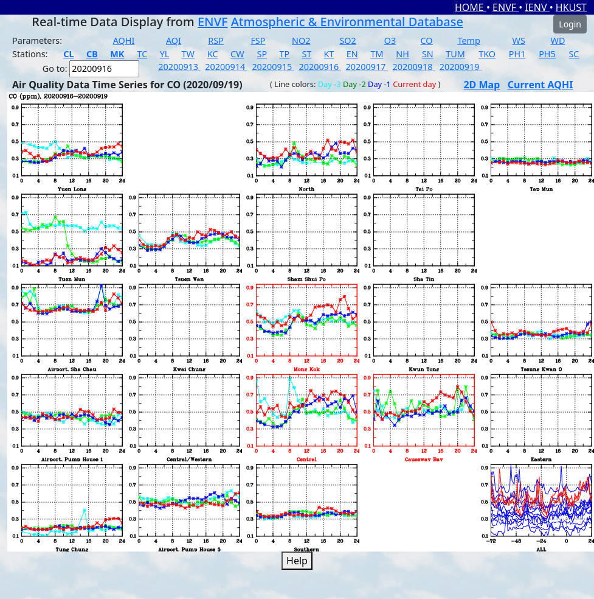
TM (376, 54)
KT (329, 54)
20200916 (320, 66)
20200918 (414, 66)
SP (262, 54)
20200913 (179, 66)
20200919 (461, 66)
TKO (487, 54)
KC (212, 54)
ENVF (505, 7)
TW (188, 54)
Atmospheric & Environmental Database (347, 21)
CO (427, 40)
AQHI (124, 40)
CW (237, 54)
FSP (257, 40)
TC (142, 54)
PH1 (517, 54)
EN (352, 54)
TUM (455, 54)
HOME (470, 7)
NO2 (301, 40)
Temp (468, 40)
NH (402, 54)
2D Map (481, 84)
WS (519, 40)
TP (284, 54)
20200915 (273, 66)
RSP (216, 40)
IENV (537, 7)
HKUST (571, 7)
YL (165, 54)
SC (573, 54)
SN (427, 54)
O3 (390, 40)
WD (558, 40)
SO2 (347, 40)
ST (306, 54)
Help (297, 560)
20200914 (226, 66)
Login (570, 24)
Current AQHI (540, 84)
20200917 (367, 66)
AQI (173, 40)
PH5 (547, 54)
